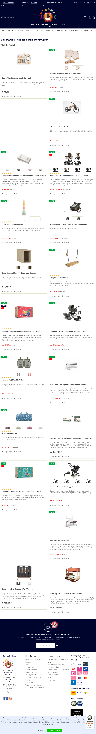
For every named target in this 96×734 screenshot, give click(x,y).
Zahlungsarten (31, 672)
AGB (49, 677)
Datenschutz (53, 675)
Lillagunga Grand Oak (59, 278)
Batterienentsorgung (56, 665)
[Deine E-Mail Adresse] (48, 645)
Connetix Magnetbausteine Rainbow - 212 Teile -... (22, 331)
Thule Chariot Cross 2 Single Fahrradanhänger (68, 224)
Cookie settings (53, 667)
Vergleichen (7, 96)
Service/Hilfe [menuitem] (79, 2)
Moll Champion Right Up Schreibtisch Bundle (68, 385)
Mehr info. (49, 724)
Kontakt (28, 680)
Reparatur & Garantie (33, 677)
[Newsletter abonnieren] (57, 645)
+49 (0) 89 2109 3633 (8, 680)
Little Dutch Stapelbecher (12, 224)
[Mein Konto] (89, 17)
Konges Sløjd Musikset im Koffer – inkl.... (66, 73)
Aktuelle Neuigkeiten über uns (58, 661)
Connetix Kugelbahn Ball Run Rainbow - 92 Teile (21, 491)
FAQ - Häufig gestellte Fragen (33, 661)
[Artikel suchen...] (13, 17)
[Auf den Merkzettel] (17, 96)
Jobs (27, 665)
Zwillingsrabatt (31, 675)
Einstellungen (40, 730)
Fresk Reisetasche (9, 433)
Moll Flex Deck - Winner (59, 540)
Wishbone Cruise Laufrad (60, 127)
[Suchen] (2, 17)
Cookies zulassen (54, 730)
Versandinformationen (33, 685)
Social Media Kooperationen (58, 670)
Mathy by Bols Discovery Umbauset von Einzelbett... (71, 438)
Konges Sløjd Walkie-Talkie (13, 380)
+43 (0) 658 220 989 (8, 673)
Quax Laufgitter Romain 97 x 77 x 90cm (18, 589)
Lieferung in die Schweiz (34, 687)
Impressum (52, 680)
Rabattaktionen (31, 670)
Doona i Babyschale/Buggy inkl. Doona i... (66, 487)
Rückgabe (29, 682)
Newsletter (29, 667)
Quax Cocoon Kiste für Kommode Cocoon (19, 273)
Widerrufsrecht (54, 672)
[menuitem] (13, 17)
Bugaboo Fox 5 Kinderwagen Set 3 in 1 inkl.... (68, 331)
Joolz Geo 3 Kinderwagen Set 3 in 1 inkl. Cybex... (69, 175)
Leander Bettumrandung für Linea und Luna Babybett (24, 175)
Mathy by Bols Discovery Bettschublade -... (67, 594)
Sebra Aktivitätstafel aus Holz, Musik (16, 78)
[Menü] (93, 715)
